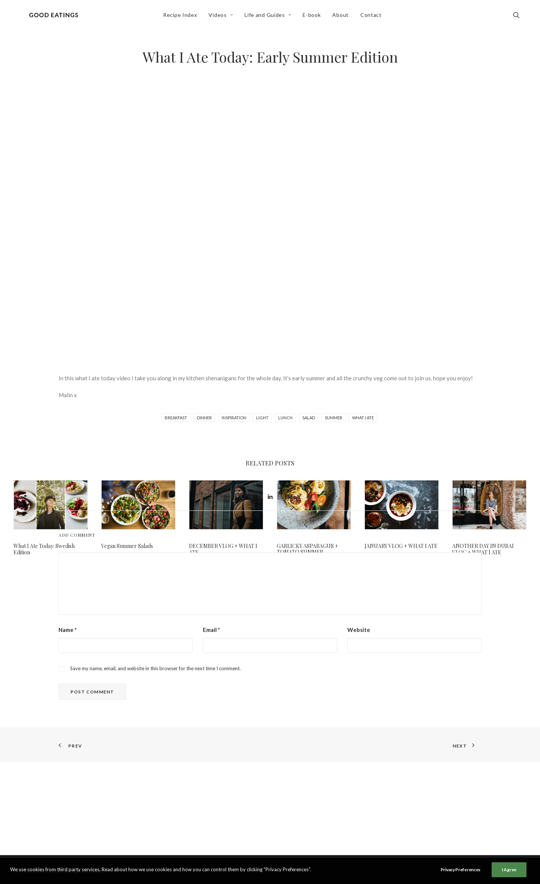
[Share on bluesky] (289, 592)
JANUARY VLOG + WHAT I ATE (401, 545)
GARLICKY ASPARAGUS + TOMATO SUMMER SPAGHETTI (307, 552)
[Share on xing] (299, 592)
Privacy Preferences (460, 869)
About (343, 17)
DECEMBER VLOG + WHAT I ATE (223, 549)
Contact (373, 17)
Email (211, 725)
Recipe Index (182, 17)
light (262, 417)
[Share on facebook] (231, 592)
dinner (204, 417)
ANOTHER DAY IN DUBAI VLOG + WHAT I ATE (483, 549)
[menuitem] (182, 17)
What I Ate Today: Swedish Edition (44, 549)
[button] (519, 17)
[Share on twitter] (240, 592)
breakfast (176, 417)
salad (308, 417)
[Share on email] (309, 592)
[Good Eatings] (56, 17)
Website (358, 725)
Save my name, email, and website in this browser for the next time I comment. (155, 764)
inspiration (234, 417)
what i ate (363, 417)
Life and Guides (270, 17)
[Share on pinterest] (260, 592)
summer (333, 417)
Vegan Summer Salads (127, 545)
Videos (223, 17)
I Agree (509, 869)
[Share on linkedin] (270, 592)
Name (67, 725)
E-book (314, 17)
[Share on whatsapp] (279, 592)
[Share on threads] (250, 592)
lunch (285, 417)
